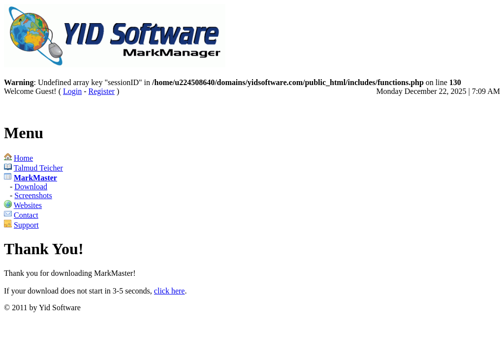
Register (102, 91)
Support (26, 225)
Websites (28, 205)
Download (30, 186)
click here (169, 291)
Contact (26, 215)
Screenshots (33, 195)
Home (23, 158)
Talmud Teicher (38, 168)
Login (72, 91)
